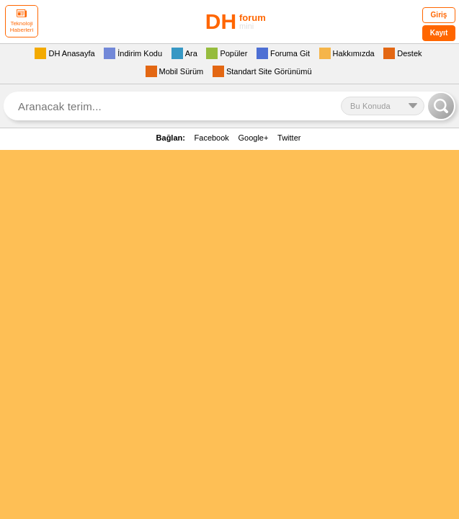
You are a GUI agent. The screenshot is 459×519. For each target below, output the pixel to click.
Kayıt (438, 33)
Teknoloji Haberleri (21, 21)
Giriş (439, 15)
